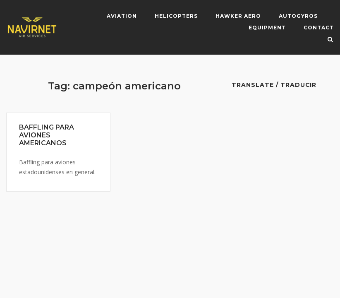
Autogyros (298, 16)
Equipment (267, 27)
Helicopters (176, 16)
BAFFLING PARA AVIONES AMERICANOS (46, 135)
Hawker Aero (238, 16)
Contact (319, 27)
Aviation (122, 16)
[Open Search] (330, 40)
